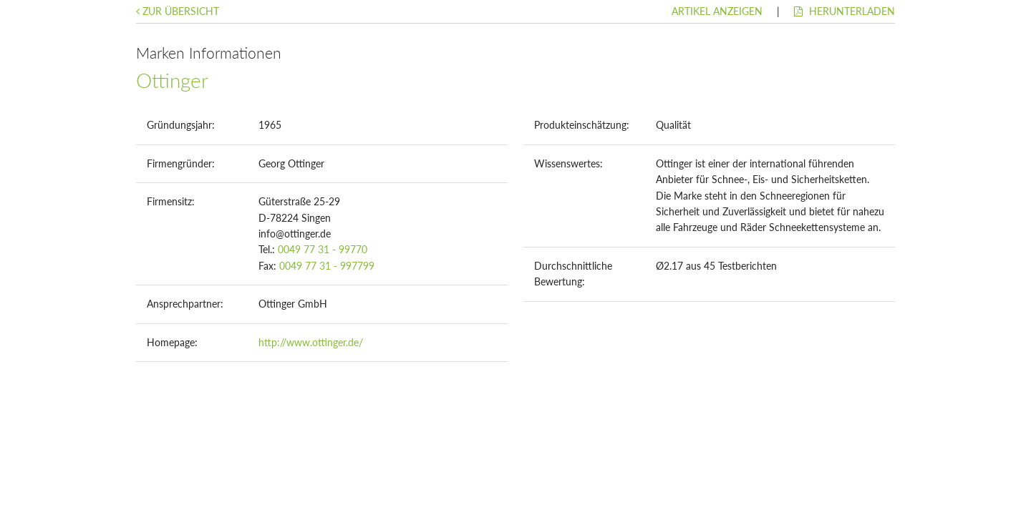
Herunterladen (844, 11)
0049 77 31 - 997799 (326, 266)
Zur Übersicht (177, 11)
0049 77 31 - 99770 (322, 249)
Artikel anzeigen (717, 11)
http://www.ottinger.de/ (310, 342)
